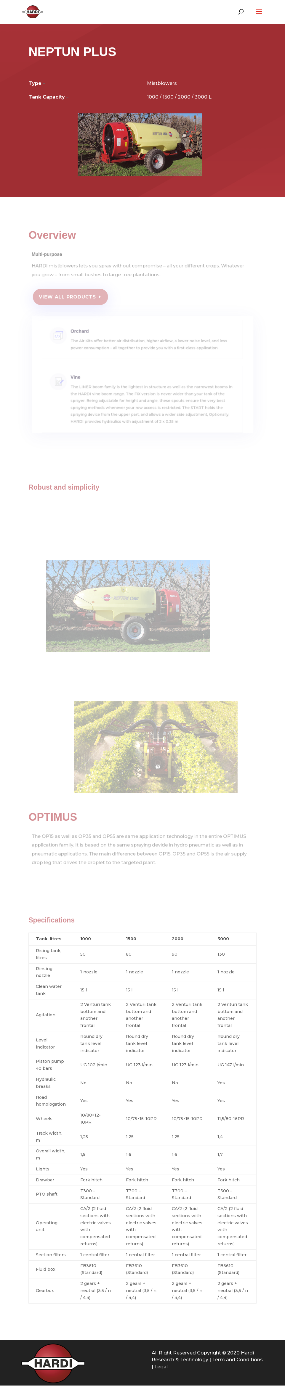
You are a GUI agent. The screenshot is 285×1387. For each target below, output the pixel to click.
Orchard (88, 335)
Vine (84, 383)
